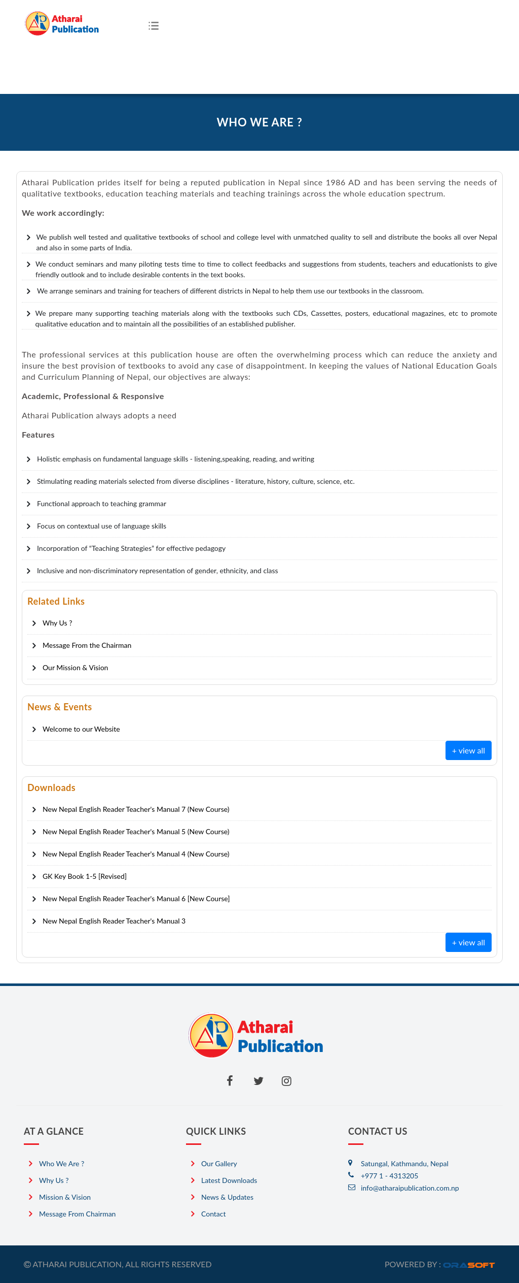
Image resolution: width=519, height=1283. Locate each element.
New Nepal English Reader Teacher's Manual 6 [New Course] (136, 898)
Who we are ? (61, 1163)
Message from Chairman (77, 1213)
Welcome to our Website (81, 729)
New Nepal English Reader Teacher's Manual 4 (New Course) (136, 853)
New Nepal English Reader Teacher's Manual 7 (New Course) (136, 809)
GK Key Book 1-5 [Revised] (85, 876)
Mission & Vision (65, 1197)
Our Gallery (219, 1163)
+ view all (468, 750)
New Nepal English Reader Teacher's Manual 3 (114, 920)
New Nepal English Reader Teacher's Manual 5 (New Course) (136, 831)
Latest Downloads (229, 1180)
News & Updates (227, 1197)
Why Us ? (53, 1180)
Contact (213, 1213)
